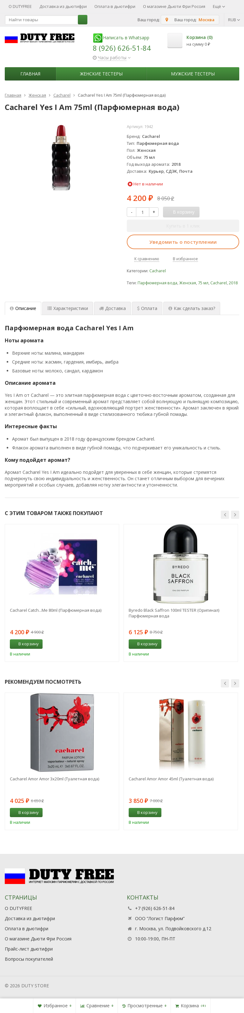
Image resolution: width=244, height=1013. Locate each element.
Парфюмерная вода (157, 283)
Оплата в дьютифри (114, 6)
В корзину (25, 644)
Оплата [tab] (147, 308)
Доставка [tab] (112, 308)
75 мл (203, 283)
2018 (233, 283)
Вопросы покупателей (29, 959)
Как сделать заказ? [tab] (191, 308)
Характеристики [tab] (67, 308)
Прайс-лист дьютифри (29, 949)
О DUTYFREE (20, 6)
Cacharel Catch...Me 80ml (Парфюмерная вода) (55, 610)
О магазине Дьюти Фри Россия (174, 6)
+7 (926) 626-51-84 (154, 908)
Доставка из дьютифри (63, 6)
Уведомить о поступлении (183, 242)
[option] (62, 592)
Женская (187, 283)
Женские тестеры (101, 74)
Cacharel (157, 271)
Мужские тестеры (193, 74)
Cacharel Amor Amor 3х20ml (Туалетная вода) (54, 779)
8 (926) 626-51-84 (122, 48)
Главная (30, 74)
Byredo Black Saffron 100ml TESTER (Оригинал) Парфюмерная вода (174, 613)
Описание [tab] (23, 308)
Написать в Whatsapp (121, 38)
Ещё (219, 6)
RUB (234, 20)
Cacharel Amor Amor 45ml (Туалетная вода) (171, 779)
